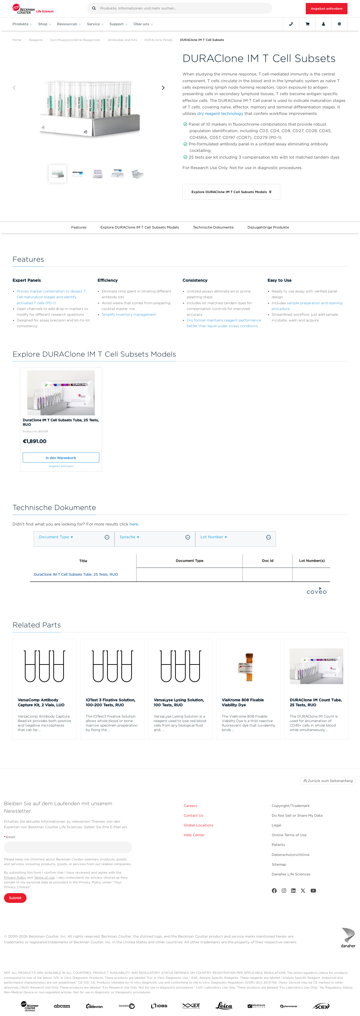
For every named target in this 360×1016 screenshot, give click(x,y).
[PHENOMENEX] (289, 1007)
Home (16, 40)
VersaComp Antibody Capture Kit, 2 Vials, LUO (41, 702)
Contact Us (193, 815)
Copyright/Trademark (291, 806)
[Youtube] (313, 891)
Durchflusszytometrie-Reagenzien (75, 40)
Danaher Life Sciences (291, 874)
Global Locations (198, 825)
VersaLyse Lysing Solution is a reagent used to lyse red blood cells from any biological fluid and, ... (180, 723)
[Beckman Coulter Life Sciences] (33, 8)
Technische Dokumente (213, 227)
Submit (15, 898)
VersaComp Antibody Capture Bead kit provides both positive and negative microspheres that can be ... (44, 723)
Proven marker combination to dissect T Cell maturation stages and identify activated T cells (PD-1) (51, 297)
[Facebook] (274, 891)
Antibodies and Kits (122, 40)
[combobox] (180, 8)
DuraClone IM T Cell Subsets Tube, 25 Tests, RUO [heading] (76, 574)
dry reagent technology (220, 113)
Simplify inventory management (129, 314)
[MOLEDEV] (256, 1007)
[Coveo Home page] (317, 592)
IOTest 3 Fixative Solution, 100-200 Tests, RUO (110, 702)
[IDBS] (159, 1007)
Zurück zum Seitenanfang (328, 780)
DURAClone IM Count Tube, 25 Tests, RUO (316, 702)
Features (78, 227)
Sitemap (279, 864)
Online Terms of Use (289, 835)
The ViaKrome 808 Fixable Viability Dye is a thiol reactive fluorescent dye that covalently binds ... (248, 723)
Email (9, 837)
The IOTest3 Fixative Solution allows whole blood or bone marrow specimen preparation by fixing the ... (112, 723)
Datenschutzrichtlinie (291, 855)
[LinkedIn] (293, 891)
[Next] (163, 88)
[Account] (323, 23)
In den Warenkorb (61, 458)
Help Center (194, 835)
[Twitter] (303, 891)
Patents (278, 845)
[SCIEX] (321, 1007)
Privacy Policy (15, 877)
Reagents (36, 40)
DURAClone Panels (158, 40)
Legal (276, 825)
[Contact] (291, 23)
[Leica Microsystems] (224, 1007)
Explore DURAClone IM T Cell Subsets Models (139, 227)
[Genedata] (127, 1007)
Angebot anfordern (326, 8)
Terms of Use (44, 877)
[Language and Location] (339, 23)
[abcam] (62, 1007)
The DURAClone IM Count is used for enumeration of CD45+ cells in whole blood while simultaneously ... (314, 723)
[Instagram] (284, 891)
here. (134, 524)
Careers (190, 806)
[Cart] (307, 23)
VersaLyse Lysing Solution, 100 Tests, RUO (179, 702)
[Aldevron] (94, 1007)
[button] (94, 8)
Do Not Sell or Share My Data (297, 815)
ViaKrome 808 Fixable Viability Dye (243, 702)
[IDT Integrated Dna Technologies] (191, 1007)
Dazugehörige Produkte (268, 227)
